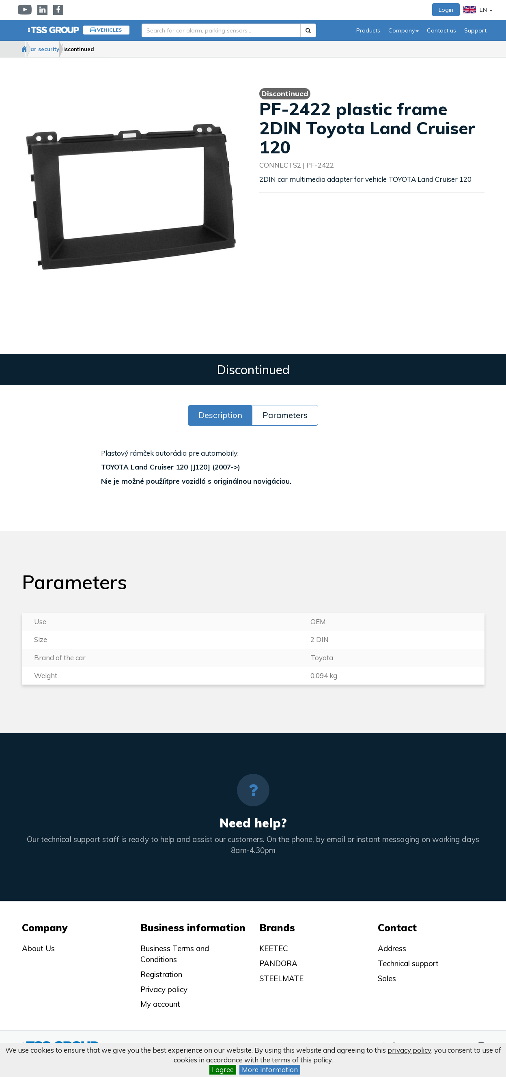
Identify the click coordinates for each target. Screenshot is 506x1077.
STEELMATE (281, 978)
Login (446, 9)
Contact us (441, 30)
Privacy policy (163, 989)
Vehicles (109, 30)
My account (160, 1004)
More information (270, 1069)
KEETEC (273, 948)
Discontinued (119, 49)
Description (220, 415)
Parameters (285, 415)
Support (475, 30)
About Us (38, 948)
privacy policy (409, 1050)
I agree (223, 1069)
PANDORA (278, 963)
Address (392, 948)
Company (403, 30)
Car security (69, 49)
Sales (387, 978)
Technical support (408, 963)
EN (478, 9)
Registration (161, 974)
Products (368, 30)
